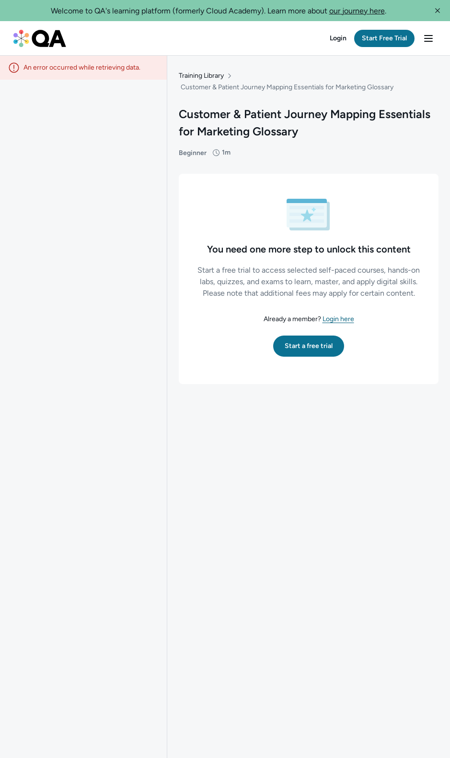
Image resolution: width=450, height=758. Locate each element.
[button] (437, 10)
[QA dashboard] (40, 38)
